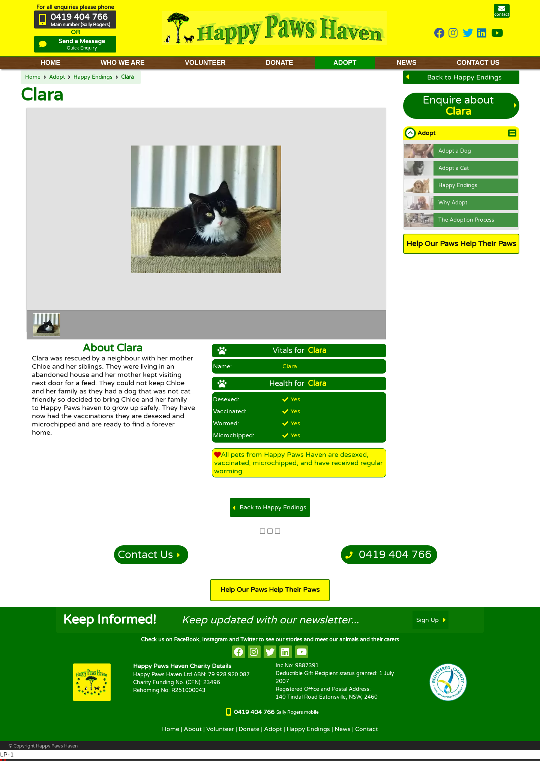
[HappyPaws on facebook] (238, 651)
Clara (127, 77)
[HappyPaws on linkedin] (482, 33)
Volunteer (220, 729)
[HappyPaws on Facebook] (439, 33)
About (193, 729)
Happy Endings (93, 77)
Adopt (57, 77)
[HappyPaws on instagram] (454, 33)
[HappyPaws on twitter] (468, 33)
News (342, 729)
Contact (366, 729)
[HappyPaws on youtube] (497, 33)
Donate (249, 729)
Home (32, 77)
